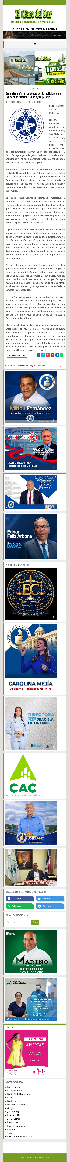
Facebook (14, 898)
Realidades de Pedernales (19, 1136)
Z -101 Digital (13, 1118)
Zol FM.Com (13, 1111)
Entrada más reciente (18, 366)
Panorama (12, 1129)
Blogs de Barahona (16, 1125)
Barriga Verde (13, 1087)
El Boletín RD (13, 1115)
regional (36, 88)
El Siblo (10, 1097)
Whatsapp (15, 906)
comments (38, 102)
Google (10, 1108)
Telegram (44, 906)
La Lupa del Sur (14, 1090)
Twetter (44, 898)
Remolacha (12, 1122)
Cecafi (10, 1133)
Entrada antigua (56, 366)
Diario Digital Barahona (18, 1094)
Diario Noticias (14, 1101)
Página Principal (37, 366)
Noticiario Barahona (17, 1104)
